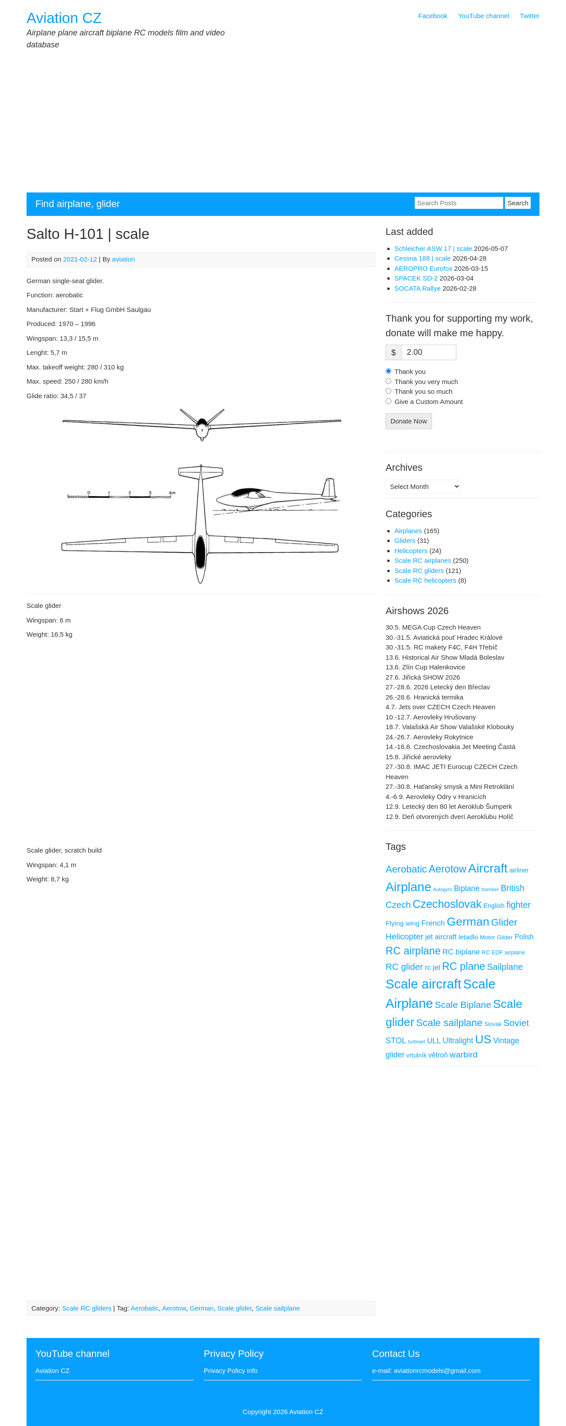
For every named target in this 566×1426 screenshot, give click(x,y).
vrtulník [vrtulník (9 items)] (416, 1055)
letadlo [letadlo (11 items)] (468, 937)
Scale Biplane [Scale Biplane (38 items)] (463, 1004)
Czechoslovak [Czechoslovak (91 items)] (447, 904)
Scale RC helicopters (425, 580)
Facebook (432, 15)
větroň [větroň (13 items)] (438, 1055)
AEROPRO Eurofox (423, 268)
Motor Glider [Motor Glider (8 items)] (496, 937)
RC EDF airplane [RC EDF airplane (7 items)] (503, 952)
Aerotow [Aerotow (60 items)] (448, 869)
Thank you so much (424, 391)
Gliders (405, 540)
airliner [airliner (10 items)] (519, 870)
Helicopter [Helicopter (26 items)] (405, 936)
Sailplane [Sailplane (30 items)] (505, 967)
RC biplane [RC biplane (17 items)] (461, 952)
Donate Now (408, 421)
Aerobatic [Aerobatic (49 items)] (406, 869)
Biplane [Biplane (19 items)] (466, 888)
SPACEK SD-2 (416, 278)
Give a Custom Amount (429, 401)
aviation (123, 259)
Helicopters (411, 550)
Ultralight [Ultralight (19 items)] (458, 1040)
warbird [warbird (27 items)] (464, 1054)
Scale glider (235, 1308)
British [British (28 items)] (512, 888)
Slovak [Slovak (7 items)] (492, 1024)
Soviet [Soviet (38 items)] (516, 1023)
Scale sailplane (277, 1308)
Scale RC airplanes (422, 560)
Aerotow (174, 1308)
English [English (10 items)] (494, 905)
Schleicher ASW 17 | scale (433, 248)
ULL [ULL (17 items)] (434, 1041)
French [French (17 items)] (433, 923)
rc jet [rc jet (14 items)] (432, 967)
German (202, 1308)
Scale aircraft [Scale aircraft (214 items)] (423, 983)
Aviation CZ (64, 18)
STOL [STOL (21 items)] (396, 1040)
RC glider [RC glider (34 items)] (404, 967)
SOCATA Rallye (417, 288)
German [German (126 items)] (468, 921)
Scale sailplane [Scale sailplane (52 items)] (449, 1022)
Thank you (410, 371)
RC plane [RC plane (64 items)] (463, 966)
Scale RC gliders (86, 1308)
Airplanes (408, 530)
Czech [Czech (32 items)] (398, 905)
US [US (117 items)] (483, 1039)
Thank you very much (426, 381)
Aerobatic (145, 1308)
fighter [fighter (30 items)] (518, 905)
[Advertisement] (283, 126)
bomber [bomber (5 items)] (490, 889)
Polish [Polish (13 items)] (524, 937)
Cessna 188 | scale (422, 258)
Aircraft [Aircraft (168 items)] (488, 868)
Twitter (529, 15)
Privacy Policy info (231, 1370)
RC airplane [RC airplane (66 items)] (413, 951)
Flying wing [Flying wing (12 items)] (403, 923)
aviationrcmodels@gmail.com (437, 1370)
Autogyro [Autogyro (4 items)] (442, 889)
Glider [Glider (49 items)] (504, 922)
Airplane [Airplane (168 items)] (408, 887)
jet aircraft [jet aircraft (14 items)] (441, 937)
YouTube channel (483, 15)
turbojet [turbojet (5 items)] (416, 1041)
